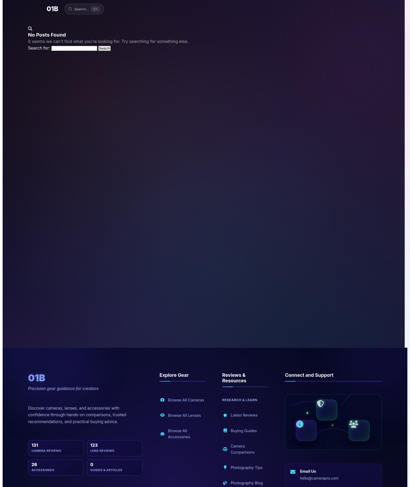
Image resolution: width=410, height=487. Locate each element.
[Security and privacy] (327, 410)
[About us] (306, 430)
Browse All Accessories (175, 433)
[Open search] (84, 9)
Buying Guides (240, 430)
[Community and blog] (359, 431)
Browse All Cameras (182, 400)
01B (52, 9)
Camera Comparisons (239, 449)
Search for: (39, 48)
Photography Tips (242, 467)
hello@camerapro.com (319, 478)
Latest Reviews (240, 415)
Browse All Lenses (180, 415)
